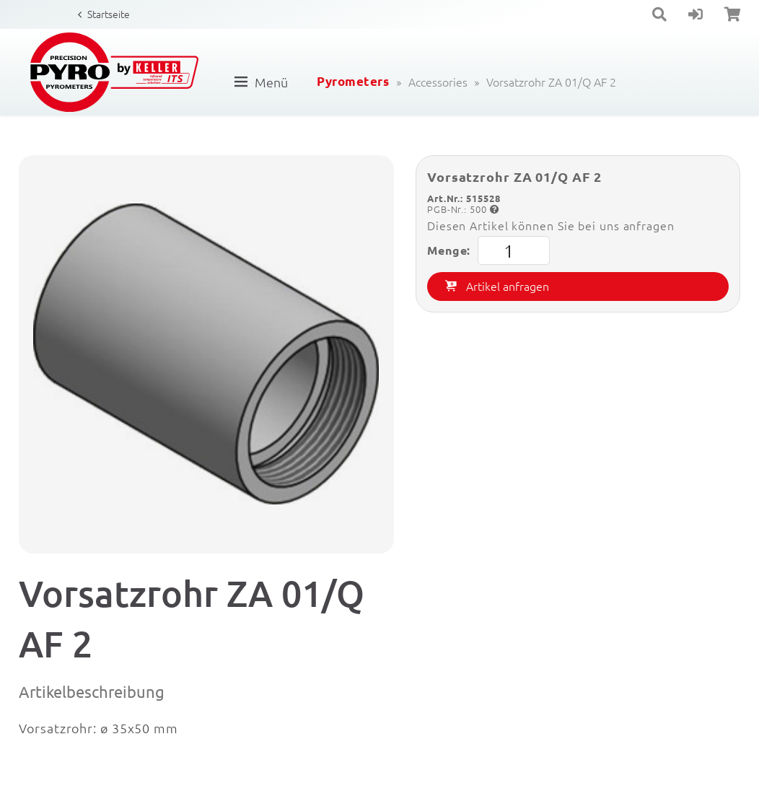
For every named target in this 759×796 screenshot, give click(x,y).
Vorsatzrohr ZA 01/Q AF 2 (551, 81)
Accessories (438, 81)
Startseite (108, 13)
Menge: (488, 250)
